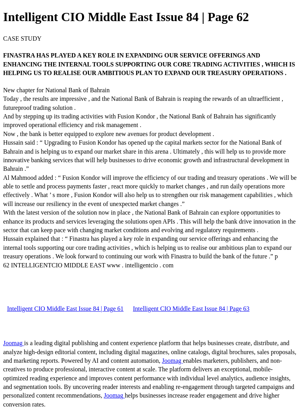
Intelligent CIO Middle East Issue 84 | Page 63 (191, 308)
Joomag (13, 343)
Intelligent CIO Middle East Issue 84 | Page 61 (65, 308)
